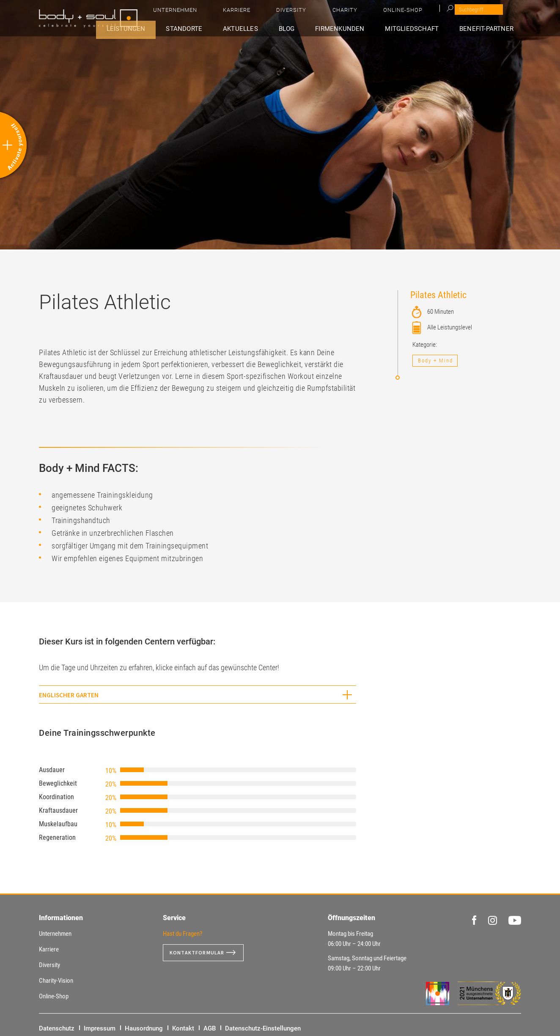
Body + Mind (435, 360)
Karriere (366, 13)
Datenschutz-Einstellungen (263, 1028)
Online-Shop (479, 13)
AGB (209, 1028)
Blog (319, 28)
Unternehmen (323, 13)
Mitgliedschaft (426, 28)
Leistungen (186, 28)
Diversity (403, 13)
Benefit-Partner (493, 28)
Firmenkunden (363, 28)
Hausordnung (144, 1028)
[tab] (197, 694)
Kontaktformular (200, 953)
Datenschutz (56, 1028)
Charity (438, 13)
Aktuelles (283, 28)
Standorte (235, 28)
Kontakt (183, 1028)
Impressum (99, 1028)
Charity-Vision (56, 980)
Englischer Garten (69, 695)
